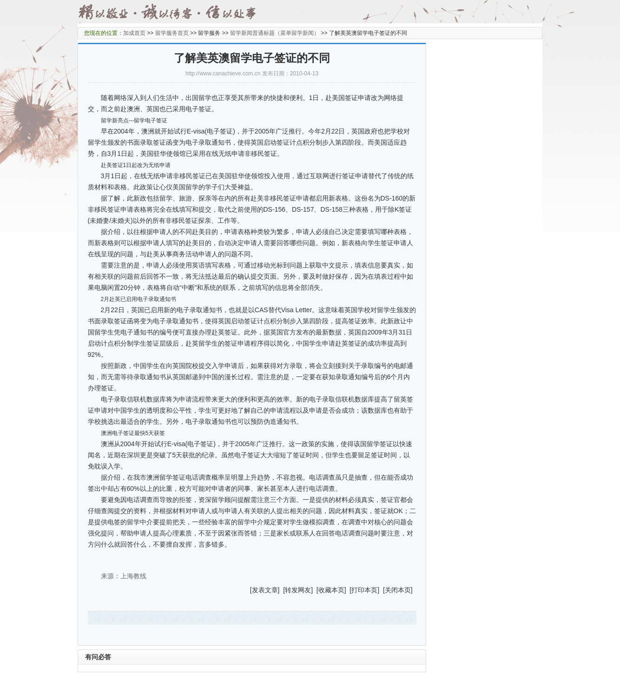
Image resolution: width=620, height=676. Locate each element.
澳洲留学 (159, 477)
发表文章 (265, 590)
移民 (185, 176)
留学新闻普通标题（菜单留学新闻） (274, 33)
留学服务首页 (172, 33)
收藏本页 (331, 590)
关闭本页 (398, 590)
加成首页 (134, 33)
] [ (281, 590)
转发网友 (298, 590)
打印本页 (364, 590)
